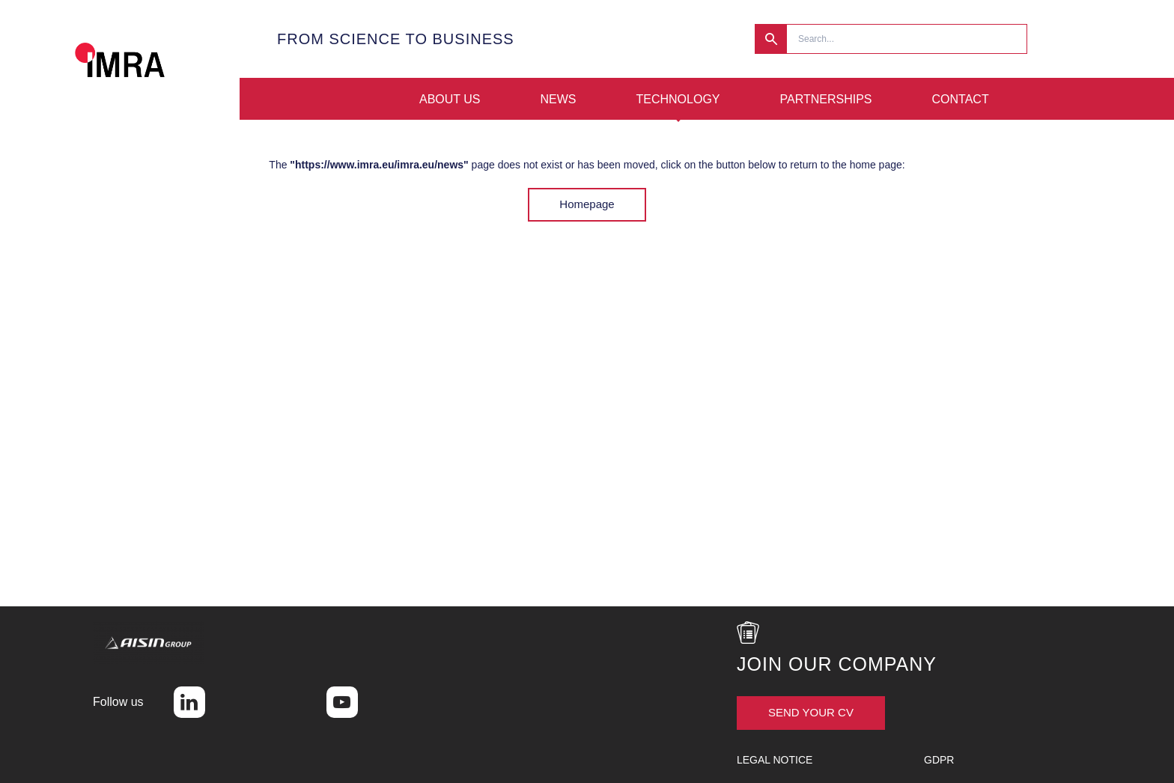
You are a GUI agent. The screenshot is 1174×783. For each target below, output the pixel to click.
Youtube (342, 702)
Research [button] (770, 39)
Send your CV (811, 712)
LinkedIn (189, 702)
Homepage (586, 204)
